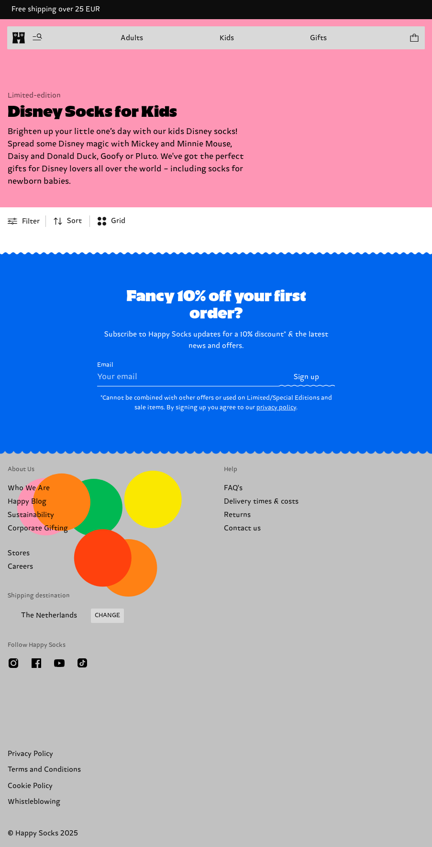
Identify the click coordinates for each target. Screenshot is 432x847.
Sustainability (31, 515)
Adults (132, 38)
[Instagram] (13, 663)
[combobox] (67, 221)
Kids (227, 38)
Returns (237, 515)
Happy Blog (27, 501)
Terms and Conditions (44, 770)
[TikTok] (82, 663)
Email (187, 373)
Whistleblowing (34, 802)
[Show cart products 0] (414, 37)
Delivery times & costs (261, 501)
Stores (19, 553)
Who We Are (29, 488)
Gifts (318, 38)
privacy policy (276, 407)
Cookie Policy (30, 786)
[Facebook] (36, 663)
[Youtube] (59, 663)
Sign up (306, 377)
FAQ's (233, 488)
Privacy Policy (30, 754)
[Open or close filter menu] (23, 221)
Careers (20, 567)
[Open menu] (37, 38)
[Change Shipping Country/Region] (66, 616)
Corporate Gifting (38, 528)
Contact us (242, 528)
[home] (18, 38)
